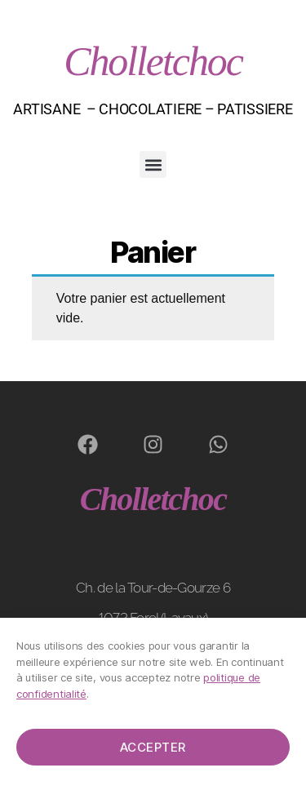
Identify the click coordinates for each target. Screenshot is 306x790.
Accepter (153, 747)
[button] (153, 164)
